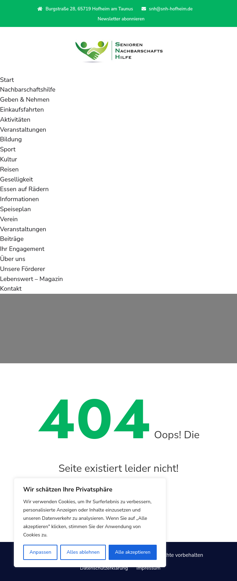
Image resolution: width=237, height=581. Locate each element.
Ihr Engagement (22, 249)
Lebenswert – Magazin (31, 279)
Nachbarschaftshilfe (27, 89)
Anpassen (40, 552)
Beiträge (12, 239)
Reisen (9, 169)
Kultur (8, 159)
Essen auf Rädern (24, 189)
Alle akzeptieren (133, 552)
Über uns (12, 259)
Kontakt (10, 288)
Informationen (19, 199)
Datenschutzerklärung (104, 568)
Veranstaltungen (23, 129)
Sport (8, 149)
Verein (9, 219)
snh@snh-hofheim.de (167, 9)
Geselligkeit (16, 179)
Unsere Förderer (22, 269)
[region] (90, 522)
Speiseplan (15, 209)
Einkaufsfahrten (22, 109)
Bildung (11, 139)
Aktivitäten (15, 119)
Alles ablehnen (83, 552)
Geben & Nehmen (24, 99)
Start (7, 80)
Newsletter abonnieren (121, 19)
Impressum (148, 568)
